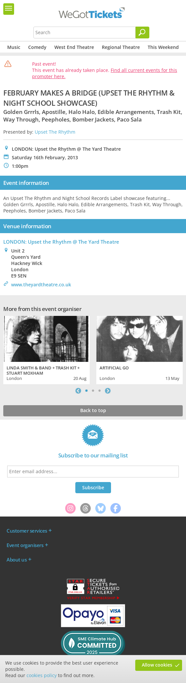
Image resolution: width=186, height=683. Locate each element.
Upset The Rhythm (55, 132)
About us (17, 559)
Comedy (37, 47)
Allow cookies (157, 665)
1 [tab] (86, 390)
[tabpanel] (46, 349)
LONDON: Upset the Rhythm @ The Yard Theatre (61, 241)
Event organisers (25, 545)
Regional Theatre (121, 47)
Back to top (93, 410)
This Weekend (163, 47)
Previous (78, 390)
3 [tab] (99, 390)
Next (107, 390)
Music (13, 47)
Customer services (27, 530)
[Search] (142, 32)
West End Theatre (74, 47)
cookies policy (42, 675)
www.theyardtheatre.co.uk (41, 284)
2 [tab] (93, 390)
